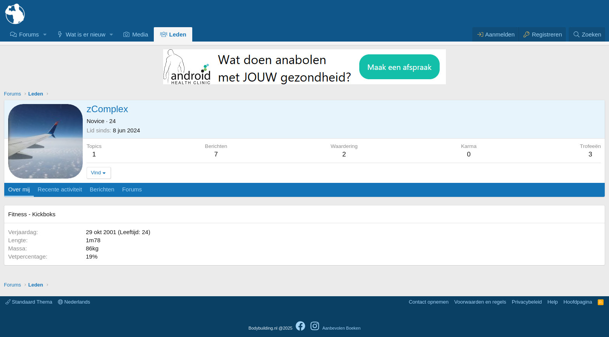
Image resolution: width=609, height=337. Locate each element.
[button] (45, 34)
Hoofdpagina (578, 302)
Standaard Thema (28, 302)
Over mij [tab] (19, 189)
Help (553, 302)
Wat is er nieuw (85, 34)
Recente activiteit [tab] (60, 189)
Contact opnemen (429, 302)
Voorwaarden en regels (480, 302)
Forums (29, 34)
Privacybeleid (527, 302)
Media (140, 34)
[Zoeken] (587, 34)
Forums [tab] (132, 189)
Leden (177, 34)
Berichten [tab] (102, 189)
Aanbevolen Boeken (341, 328)
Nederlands (74, 302)
